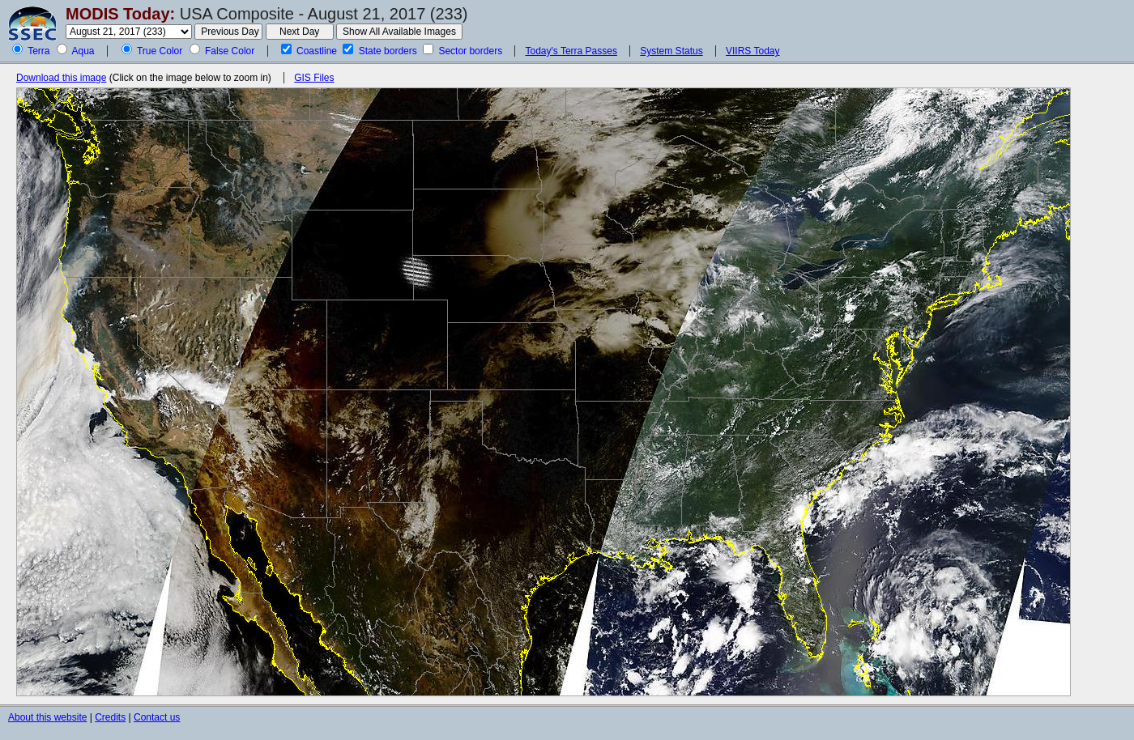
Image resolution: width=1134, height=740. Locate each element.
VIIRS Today (752, 51)
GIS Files (314, 77)
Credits (110, 717)
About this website (47, 717)
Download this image (61, 77)
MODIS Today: (120, 14)
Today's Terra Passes (570, 51)
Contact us (157, 717)
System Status (671, 51)
